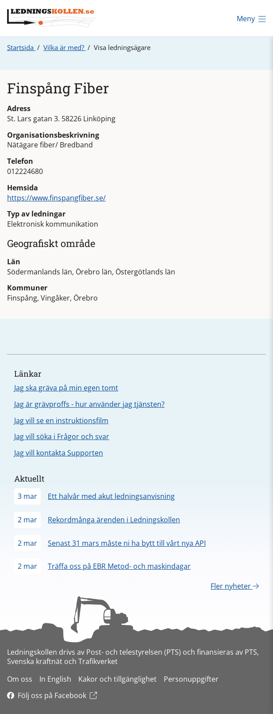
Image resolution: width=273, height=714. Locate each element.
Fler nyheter (235, 586)
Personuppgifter (191, 679)
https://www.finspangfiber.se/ (56, 198)
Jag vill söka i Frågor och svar (61, 436)
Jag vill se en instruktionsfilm (61, 420)
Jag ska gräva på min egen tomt (66, 388)
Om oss (19, 679)
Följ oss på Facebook (52, 695)
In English (55, 679)
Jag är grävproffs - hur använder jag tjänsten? (89, 404)
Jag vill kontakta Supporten (58, 453)
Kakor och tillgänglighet (117, 679)
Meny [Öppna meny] (251, 18)
